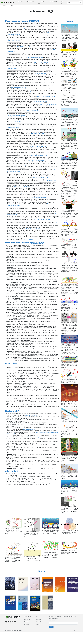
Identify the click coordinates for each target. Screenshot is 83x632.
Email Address (52, 620)
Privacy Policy (39, 621)
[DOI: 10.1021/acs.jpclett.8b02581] (21, 186)
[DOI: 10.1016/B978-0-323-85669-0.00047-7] (30, 369)
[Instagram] (10, 622)
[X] (12, 621)
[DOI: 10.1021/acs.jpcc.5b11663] (33, 228)
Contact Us (38, 619)
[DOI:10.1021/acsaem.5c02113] (24, 46)
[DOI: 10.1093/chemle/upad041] (37, 91)
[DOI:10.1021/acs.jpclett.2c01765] (33, 110)
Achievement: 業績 (41, 2)
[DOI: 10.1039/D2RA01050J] (17, 121)
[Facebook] (6, 622)
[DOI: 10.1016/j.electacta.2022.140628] (17, 115)
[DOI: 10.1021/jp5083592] (29, 239)
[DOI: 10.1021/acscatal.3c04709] (18, 87)
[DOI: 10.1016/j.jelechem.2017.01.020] (42, 219)
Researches (26, 621)
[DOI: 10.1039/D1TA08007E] (37, 133)
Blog (37, 616)
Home (1, 5)
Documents (26, 624)
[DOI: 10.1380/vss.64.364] (29, 429)
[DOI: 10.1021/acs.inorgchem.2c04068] (47, 104)
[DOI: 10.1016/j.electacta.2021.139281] (37, 146)
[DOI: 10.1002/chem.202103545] (38, 140)
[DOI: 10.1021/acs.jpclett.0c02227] (24, 165)
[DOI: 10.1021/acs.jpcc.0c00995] (40, 177)
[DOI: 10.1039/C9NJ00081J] (52, 180)
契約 (51, 626)
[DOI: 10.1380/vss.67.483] (31, 415)
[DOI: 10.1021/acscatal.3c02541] (41, 101)
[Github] (8, 622)
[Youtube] (15, 622)
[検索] (73, 2)
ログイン (76, 630)
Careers (38, 624)
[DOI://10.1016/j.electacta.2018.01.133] (24, 210)
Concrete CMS (19, 630)
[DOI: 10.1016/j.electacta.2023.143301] (46, 96)
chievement (27, 619)
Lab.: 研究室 (21, 1)
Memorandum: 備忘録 (52, 1)
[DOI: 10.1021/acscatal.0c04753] (36, 160)
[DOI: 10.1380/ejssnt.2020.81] (42, 432)
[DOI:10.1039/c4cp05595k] (45, 235)
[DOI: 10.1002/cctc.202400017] (15, 81)
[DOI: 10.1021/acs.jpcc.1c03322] (18, 151)
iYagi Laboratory (8, 2)
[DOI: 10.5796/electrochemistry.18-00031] (40, 197)
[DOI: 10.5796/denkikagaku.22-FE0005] (34, 426)
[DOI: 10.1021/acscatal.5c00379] (40, 62)
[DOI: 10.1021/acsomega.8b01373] (19, 193)
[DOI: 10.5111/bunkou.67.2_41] (32, 436)
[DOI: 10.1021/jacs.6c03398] (24, 28)
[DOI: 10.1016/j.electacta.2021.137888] (39, 155)
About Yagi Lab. (27, 616)
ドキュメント (63, 2)
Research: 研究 (30, 1)
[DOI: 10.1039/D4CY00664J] (41, 73)
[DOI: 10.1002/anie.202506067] (35, 57)
